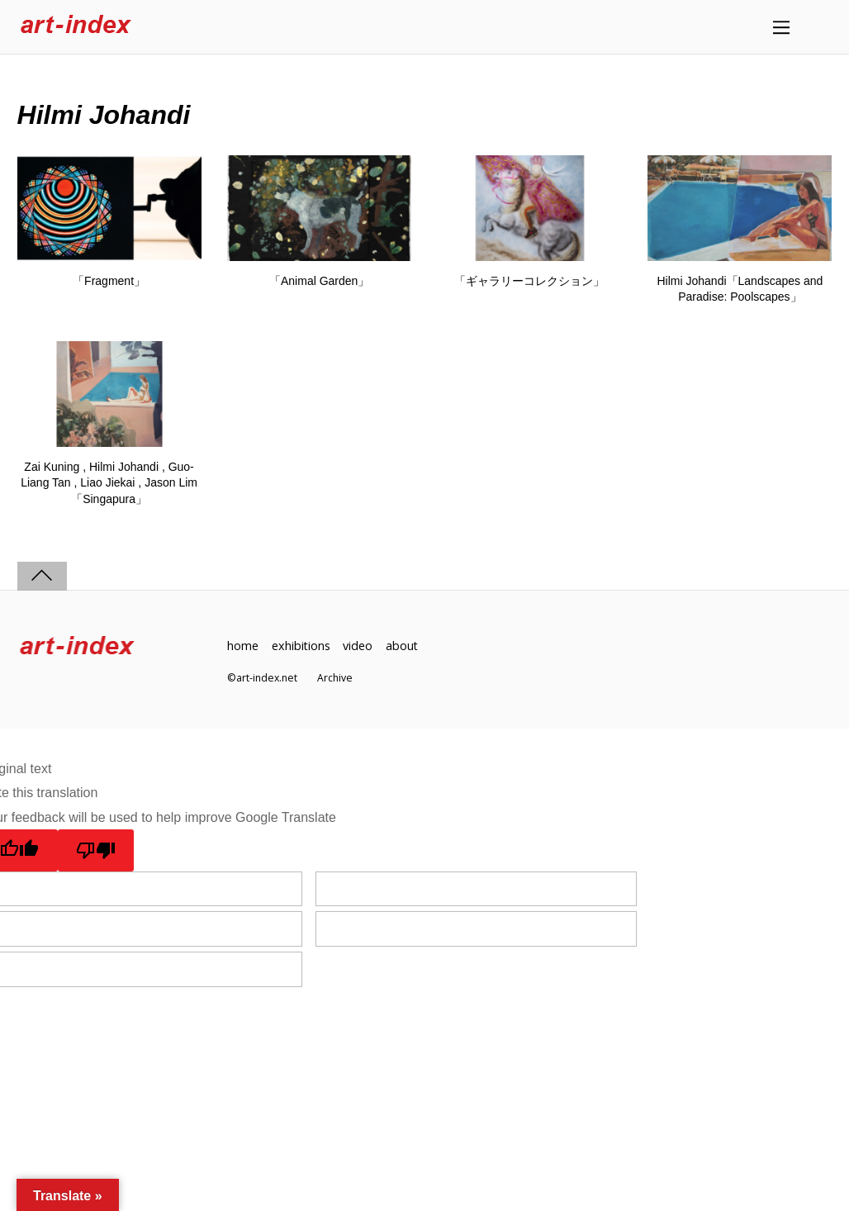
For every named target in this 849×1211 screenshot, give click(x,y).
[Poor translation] (96, 850)
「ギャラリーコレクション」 (529, 280)
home (242, 645)
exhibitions (301, 645)
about (403, 645)
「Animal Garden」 (319, 280)
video (358, 645)
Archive (335, 678)
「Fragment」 (109, 280)
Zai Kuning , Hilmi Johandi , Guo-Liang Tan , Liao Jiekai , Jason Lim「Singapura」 (109, 483)
